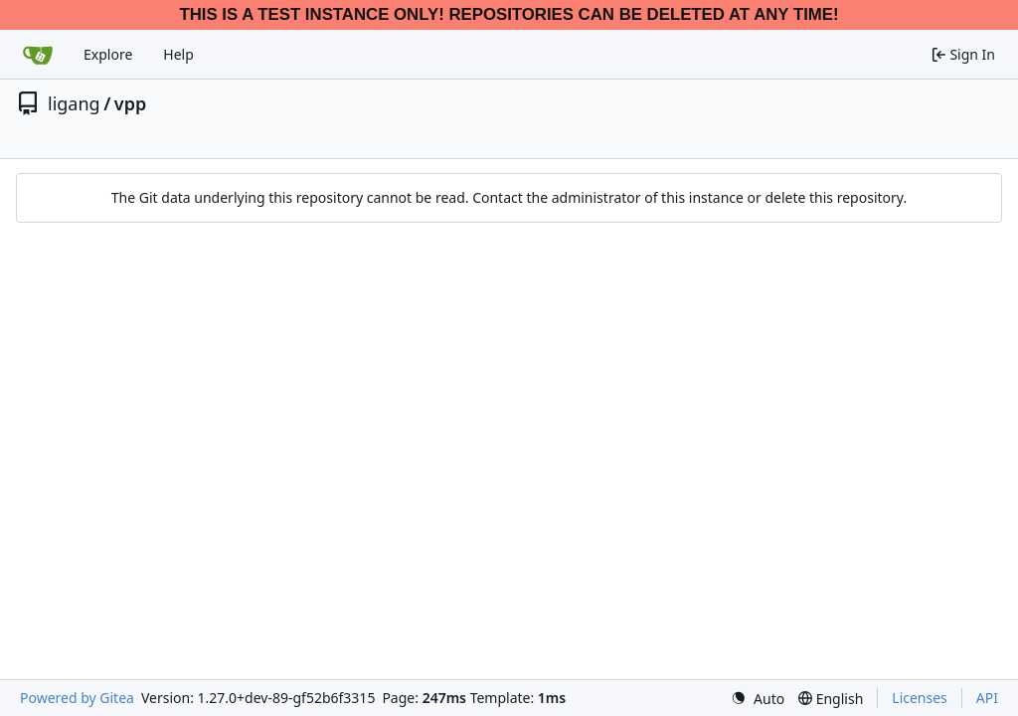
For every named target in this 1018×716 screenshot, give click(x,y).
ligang (74, 103)
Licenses (919, 697)
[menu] (757, 698)
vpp (130, 103)
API (987, 697)
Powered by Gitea (77, 697)
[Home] (38, 55)
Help (178, 54)
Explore (108, 54)
